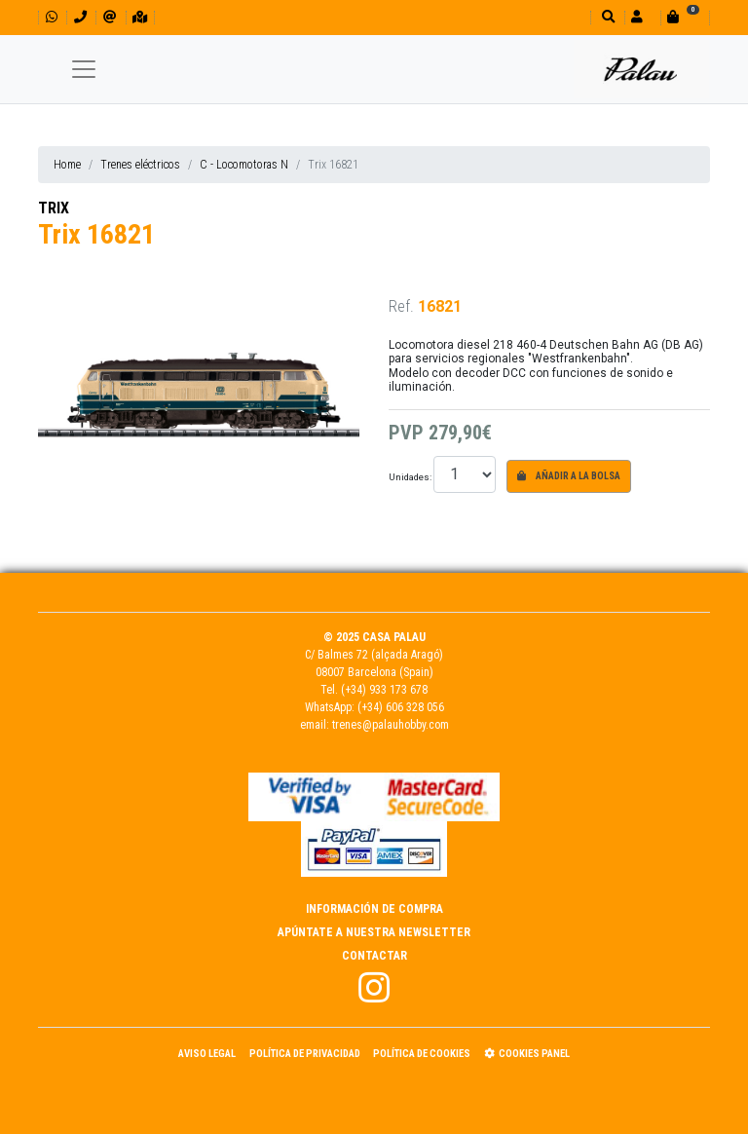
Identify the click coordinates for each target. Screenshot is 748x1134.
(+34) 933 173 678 (384, 690)
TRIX (53, 208)
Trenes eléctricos (140, 164)
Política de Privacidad (304, 1053)
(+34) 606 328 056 (400, 707)
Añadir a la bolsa (568, 476)
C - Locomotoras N (244, 164)
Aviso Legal (207, 1053)
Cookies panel (527, 1053)
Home (67, 164)
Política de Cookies (421, 1053)
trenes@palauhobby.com (390, 725)
